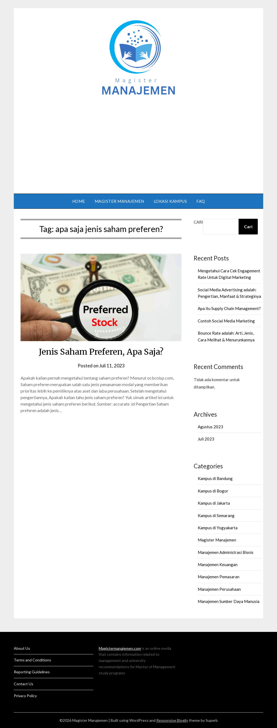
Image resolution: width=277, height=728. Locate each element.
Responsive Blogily (172, 720)
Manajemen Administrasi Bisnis (225, 552)
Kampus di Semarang (216, 515)
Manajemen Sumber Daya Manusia (228, 601)
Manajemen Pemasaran (218, 576)
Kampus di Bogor (213, 490)
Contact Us (23, 683)
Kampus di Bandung (215, 478)
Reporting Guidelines (32, 672)
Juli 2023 (206, 438)
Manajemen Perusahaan (219, 589)
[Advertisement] (138, 142)
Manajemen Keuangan (218, 564)
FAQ (200, 201)
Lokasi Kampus (170, 201)
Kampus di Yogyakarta (218, 527)
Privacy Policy (25, 695)
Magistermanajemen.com (120, 648)
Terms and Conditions (32, 660)
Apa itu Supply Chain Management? (229, 308)
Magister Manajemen (119, 201)
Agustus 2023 (210, 426)
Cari (198, 222)
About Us (22, 648)
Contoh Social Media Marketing (226, 320)
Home (78, 201)
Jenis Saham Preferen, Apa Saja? (101, 352)
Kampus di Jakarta (214, 503)
